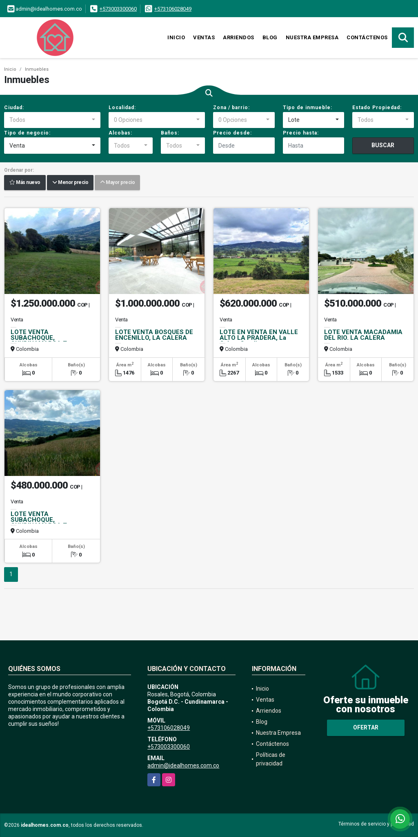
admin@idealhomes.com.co (183, 765)
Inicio (176, 37)
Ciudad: (14, 107)
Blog (270, 37)
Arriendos (238, 37)
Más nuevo (24, 183)
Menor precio (70, 183)
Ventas (204, 37)
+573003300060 (118, 9)
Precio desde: (232, 133)
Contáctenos (367, 37)
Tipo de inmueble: (307, 107)
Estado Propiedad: (377, 107)
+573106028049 (172, 9)
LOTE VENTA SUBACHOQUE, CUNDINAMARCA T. (39, 337)
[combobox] (52, 120)
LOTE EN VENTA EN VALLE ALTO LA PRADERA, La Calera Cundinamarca (259, 337)
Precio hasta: (301, 133)
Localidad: (122, 107)
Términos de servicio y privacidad (376, 824)
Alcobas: (120, 133)
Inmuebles (37, 69)
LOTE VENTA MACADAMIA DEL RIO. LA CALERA (363, 334)
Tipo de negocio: (27, 133)
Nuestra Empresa (312, 37)
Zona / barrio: (231, 107)
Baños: (170, 133)
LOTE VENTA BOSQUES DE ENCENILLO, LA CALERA (154, 334)
